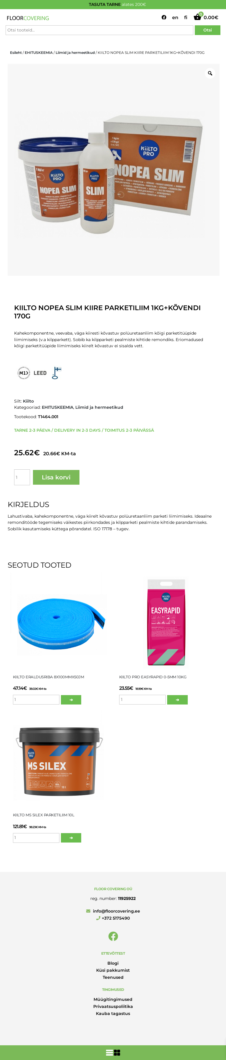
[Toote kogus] (22, 477)
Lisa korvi (56, 477)
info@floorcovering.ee (113, 911)
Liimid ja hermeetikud (75, 52)
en (175, 17)
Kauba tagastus (113, 1013)
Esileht (16, 52)
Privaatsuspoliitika (113, 1006)
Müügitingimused (113, 999)
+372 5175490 (113, 918)
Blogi (113, 963)
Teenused (113, 977)
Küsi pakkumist (113, 970)
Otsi (207, 30)
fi (185, 17)
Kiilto (28, 401)
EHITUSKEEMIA (39, 52)
